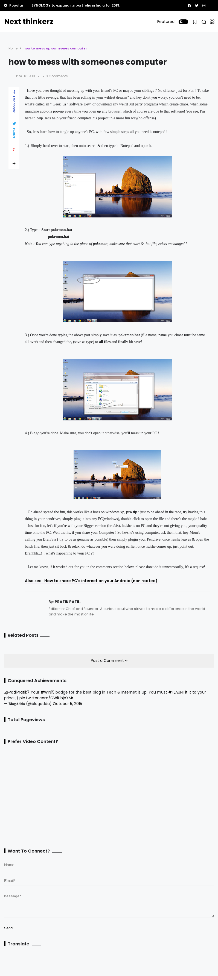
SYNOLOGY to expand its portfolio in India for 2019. (75, 5)
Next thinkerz (28, 21)
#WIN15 (47, 692)
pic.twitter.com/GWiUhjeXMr (46, 698)
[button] (183, 21)
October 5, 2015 (67, 703)
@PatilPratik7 (17, 692)
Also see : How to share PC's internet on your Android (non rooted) (91, 580)
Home (13, 48)
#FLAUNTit (178, 692)
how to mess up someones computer (55, 48)
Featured (166, 21)
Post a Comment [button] (108, 660)
